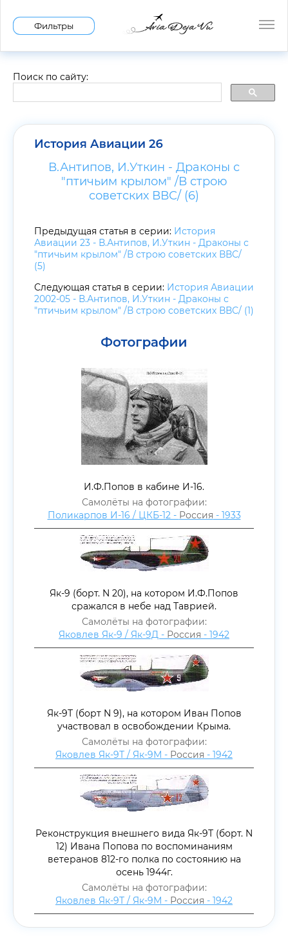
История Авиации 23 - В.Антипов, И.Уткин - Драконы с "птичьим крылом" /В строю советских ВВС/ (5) (141, 248)
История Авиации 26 (98, 143)
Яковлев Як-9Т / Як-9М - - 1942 (144, 754)
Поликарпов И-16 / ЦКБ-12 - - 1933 (144, 515)
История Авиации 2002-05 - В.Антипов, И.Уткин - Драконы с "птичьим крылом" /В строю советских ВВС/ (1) (144, 298)
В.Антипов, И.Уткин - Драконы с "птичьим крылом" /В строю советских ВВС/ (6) (144, 181)
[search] (116, 93)
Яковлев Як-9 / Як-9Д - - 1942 (144, 634)
